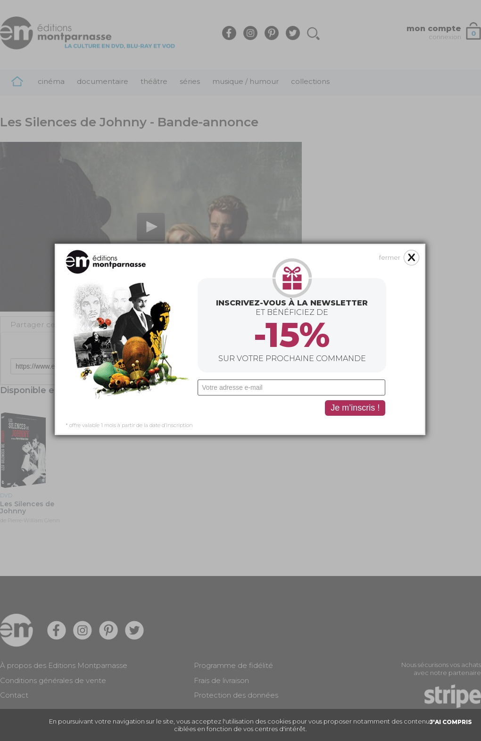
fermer (349, 180)
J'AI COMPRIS (451, 721)
